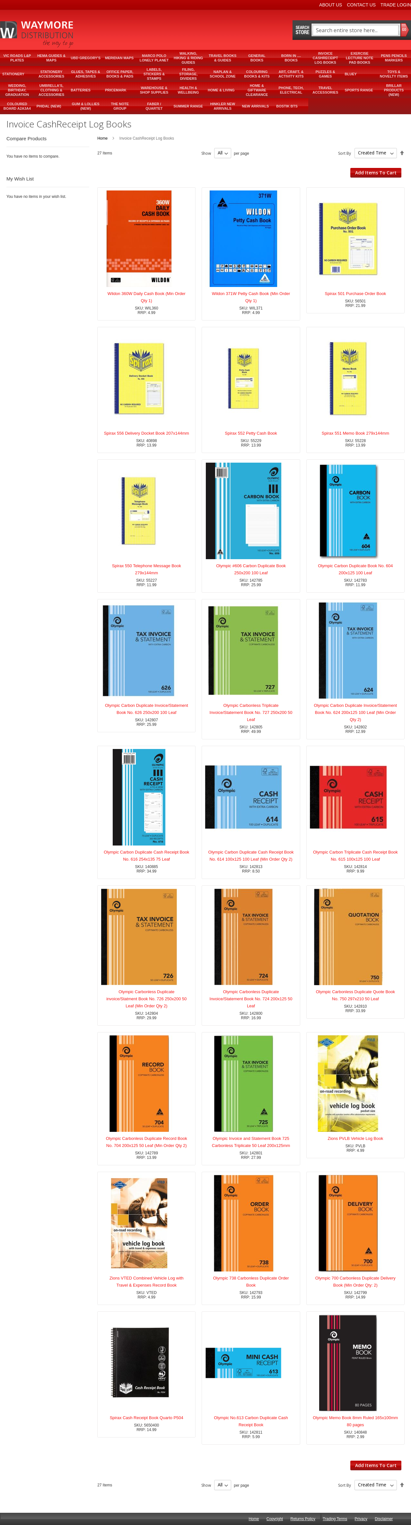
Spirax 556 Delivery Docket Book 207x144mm (146, 433)
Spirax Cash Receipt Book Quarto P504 (146, 1417)
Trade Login (395, 4)
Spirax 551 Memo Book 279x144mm (355, 433)
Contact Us (361, 4)
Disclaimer (384, 1519)
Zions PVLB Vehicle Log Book (355, 1138)
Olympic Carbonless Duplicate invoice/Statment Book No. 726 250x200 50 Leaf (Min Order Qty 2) (146, 998)
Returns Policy (303, 1519)
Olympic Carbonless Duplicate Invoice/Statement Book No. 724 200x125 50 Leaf (251, 998)
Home (103, 138)
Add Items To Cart (376, 173)
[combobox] (355, 30)
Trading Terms (335, 1519)
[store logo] (37, 34)
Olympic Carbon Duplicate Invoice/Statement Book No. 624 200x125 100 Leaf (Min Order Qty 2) (355, 712)
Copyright (275, 1519)
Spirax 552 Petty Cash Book (251, 433)
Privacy (361, 1519)
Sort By (344, 153)
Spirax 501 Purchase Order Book (355, 293)
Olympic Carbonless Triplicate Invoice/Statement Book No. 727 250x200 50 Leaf (251, 712)
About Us (330, 4)
